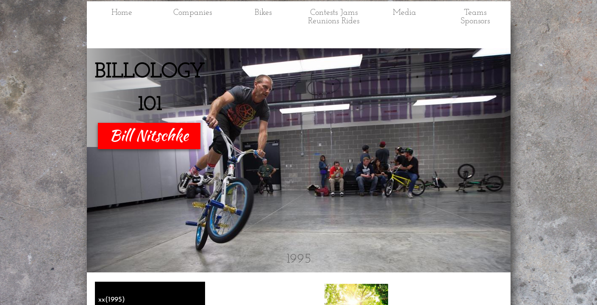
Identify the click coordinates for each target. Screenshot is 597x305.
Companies (192, 12)
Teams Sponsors (475, 16)
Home (121, 12)
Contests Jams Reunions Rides (333, 16)
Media (404, 12)
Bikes (263, 12)
